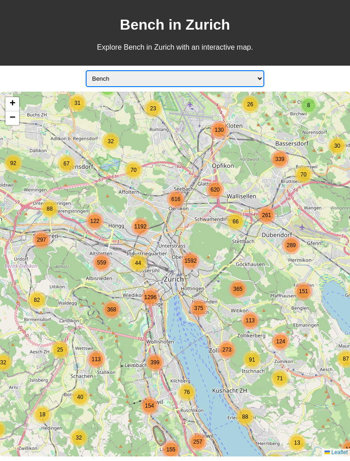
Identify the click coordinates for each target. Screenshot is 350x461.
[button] (42, 414)
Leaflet (336, 452)
